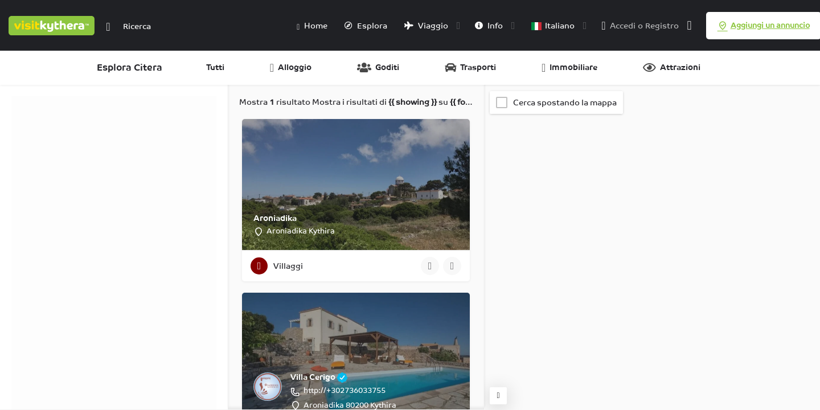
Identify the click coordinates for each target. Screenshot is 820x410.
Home (312, 26)
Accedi (623, 25)
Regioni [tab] (106, 101)
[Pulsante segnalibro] (452, 266)
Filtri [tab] (26, 101)
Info (489, 25)
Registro (662, 25)
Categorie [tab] (63, 101)
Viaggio (426, 25)
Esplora (366, 25)
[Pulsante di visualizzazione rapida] (430, 266)
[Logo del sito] (53, 24)
